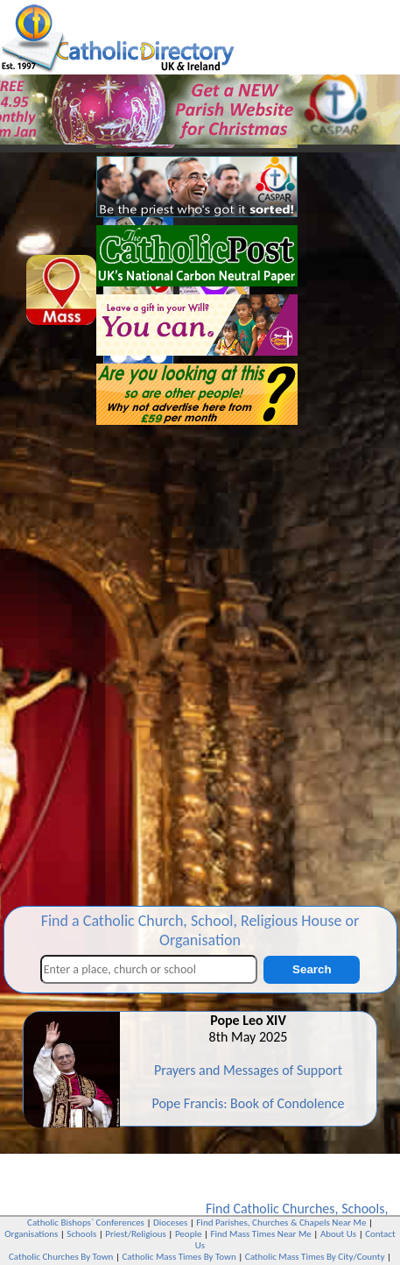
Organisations (31, 1234)
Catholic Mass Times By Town (178, 1256)
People (188, 1234)
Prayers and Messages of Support (248, 1070)
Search (311, 969)
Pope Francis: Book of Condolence (247, 1103)
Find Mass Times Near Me (260, 1234)
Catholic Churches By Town (61, 1256)
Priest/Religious (135, 1234)
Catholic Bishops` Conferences (85, 1222)
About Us (338, 1234)
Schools (362, 1208)
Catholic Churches (283, 1208)
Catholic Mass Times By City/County (315, 1256)
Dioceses (170, 1222)
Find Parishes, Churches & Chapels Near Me (281, 1222)
